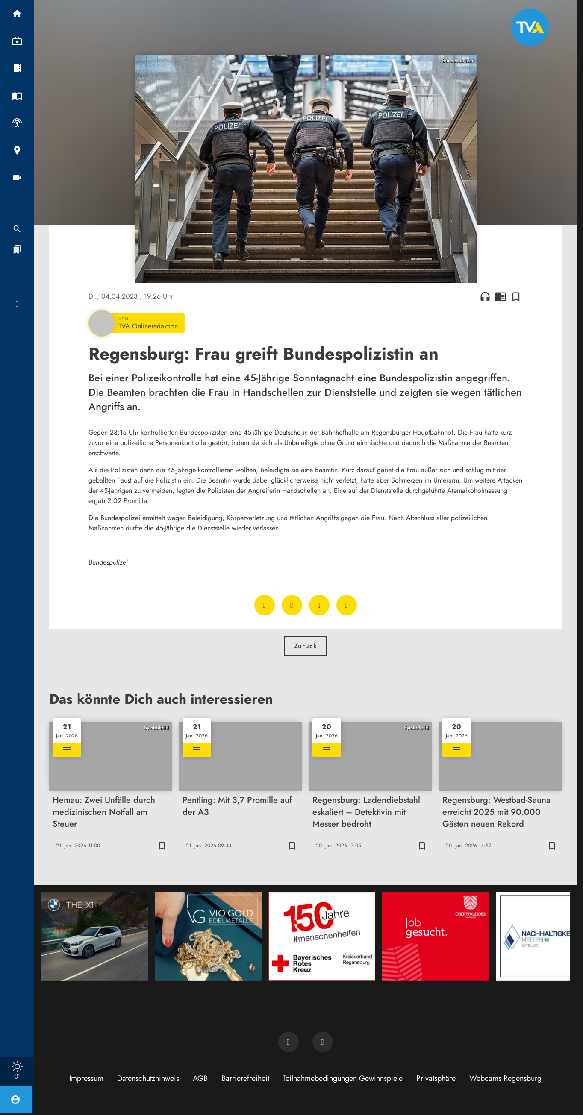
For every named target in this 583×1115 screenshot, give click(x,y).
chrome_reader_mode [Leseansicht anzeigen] (500, 296)
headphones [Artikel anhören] (485, 296)
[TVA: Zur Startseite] (530, 27)
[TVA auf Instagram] (322, 1042)
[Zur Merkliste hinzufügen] (516, 296)
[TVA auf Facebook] (288, 1042)
